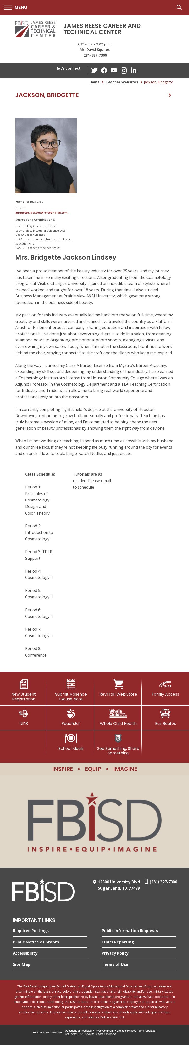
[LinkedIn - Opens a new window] (134, 70)
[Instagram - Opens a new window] (124, 70)
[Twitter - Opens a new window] (94, 70)
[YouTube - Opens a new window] (114, 70)
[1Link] (23, 717)
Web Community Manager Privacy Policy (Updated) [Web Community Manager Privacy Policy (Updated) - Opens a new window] (126, 1031)
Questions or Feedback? (79, 1031)
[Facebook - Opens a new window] (104, 70)
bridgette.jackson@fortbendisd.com (41, 212)
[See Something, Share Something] (118, 744)
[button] (15, 7)
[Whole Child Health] (118, 717)
